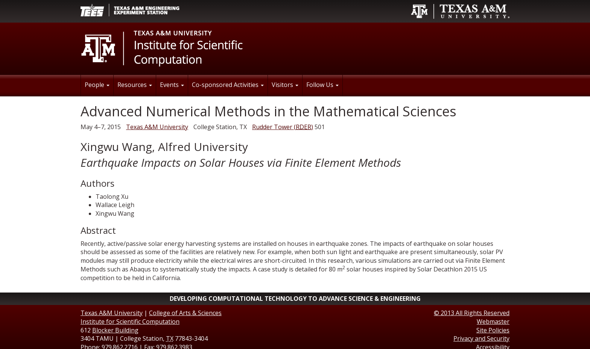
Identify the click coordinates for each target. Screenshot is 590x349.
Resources (134, 85)
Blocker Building (115, 330)
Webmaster (493, 321)
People (97, 85)
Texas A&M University (157, 127)
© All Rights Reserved (471, 313)
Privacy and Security (481, 338)
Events (172, 85)
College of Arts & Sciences (185, 313)
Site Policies (492, 330)
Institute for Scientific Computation (130, 321)
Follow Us (322, 85)
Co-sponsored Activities (228, 85)
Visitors (285, 85)
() (282, 127)
